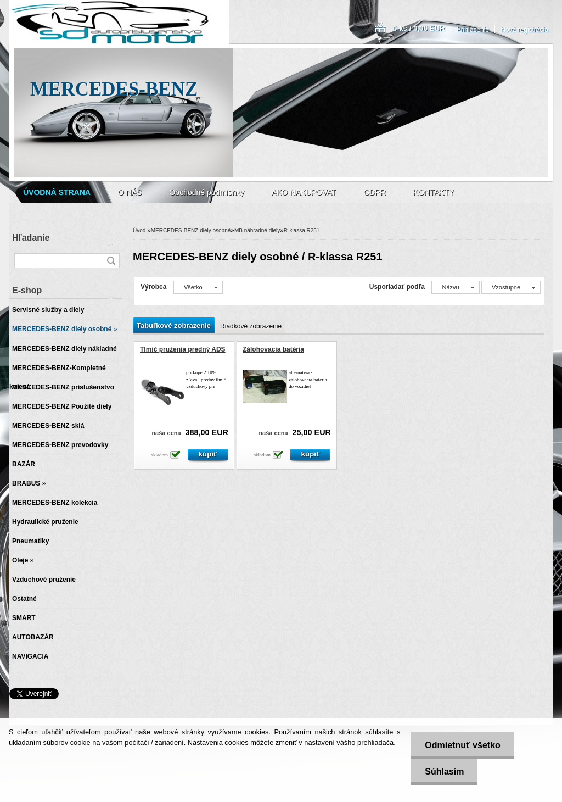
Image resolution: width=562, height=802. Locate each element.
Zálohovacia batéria (273, 349)
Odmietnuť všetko (462, 745)
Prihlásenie (473, 30)
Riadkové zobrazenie (251, 326)
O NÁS (130, 192)
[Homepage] (56, 192)
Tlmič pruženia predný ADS (183, 349)
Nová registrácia (524, 30)
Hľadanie (30, 237)
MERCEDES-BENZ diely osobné (191, 230)
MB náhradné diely (257, 230)
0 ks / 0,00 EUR (419, 28)
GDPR (374, 192)
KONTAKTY (433, 192)
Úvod (139, 230)
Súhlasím (444, 771)
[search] (110, 261)
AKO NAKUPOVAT (304, 192)
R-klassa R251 (302, 230)
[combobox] (455, 287)
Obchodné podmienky (206, 192)
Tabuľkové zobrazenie (174, 325)
